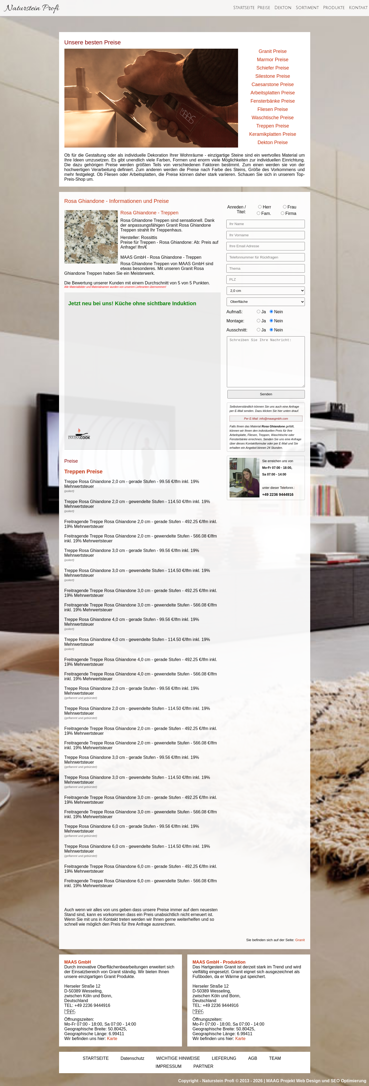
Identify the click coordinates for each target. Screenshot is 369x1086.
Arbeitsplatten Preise (272, 92)
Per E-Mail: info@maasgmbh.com (266, 418)
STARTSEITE (96, 1058)
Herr (264, 207)
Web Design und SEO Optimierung (331, 1081)
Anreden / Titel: (236, 209)
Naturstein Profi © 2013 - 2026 (232, 1081)
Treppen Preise (272, 126)
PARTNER (203, 1066)
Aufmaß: (235, 312)
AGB (252, 1058)
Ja (261, 312)
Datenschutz (132, 1058)
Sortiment (307, 7)
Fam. (264, 213)
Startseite (244, 7)
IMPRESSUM (168, 1066)
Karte (112, 1038)
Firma (288, 213)
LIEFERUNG (224, 1058)
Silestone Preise (272, 76)
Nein (276, 312)
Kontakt (358, 7)
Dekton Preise (273, 142)
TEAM (275, 1058)
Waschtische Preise (273, 117)
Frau (289, 207)
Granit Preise (273, 51)
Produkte (334, 7)
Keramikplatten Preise (272, 134)
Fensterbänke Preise (272, 101)
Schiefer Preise (272, 68)
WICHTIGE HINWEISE (178, 1058)
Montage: (235, 321)
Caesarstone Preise (272, 84)
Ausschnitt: (237, 330)
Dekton (283, 7)
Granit (300, 940)
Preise (263, 7)
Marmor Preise (272, 59)
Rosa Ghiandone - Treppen (149, 212)
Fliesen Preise (272, 109)
